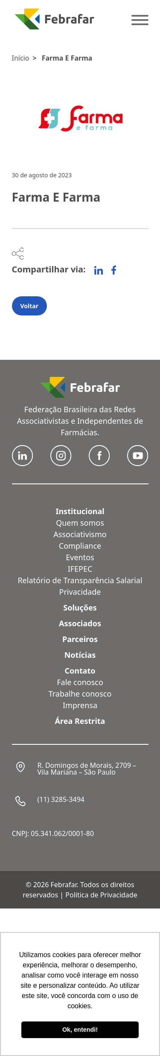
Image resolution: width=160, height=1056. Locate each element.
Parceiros (80, 639)
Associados (80, 623)
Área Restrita (80, 721)
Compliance (80, 546)
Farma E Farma (67, 58)
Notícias (80, 655)
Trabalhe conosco (80, 694)
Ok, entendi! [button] (80, 1029)
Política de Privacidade (101, 895)
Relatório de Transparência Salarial (79, 580)
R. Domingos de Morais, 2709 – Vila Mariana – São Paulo (87, 769)
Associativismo (79, 534)
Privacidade (80, 592)
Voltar (29, 306)
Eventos (80, 557)
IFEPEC (80, 569)
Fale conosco (80, 682)
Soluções (80, 607)
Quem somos (80, 523)
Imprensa (80, 705)
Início (20, 58)
